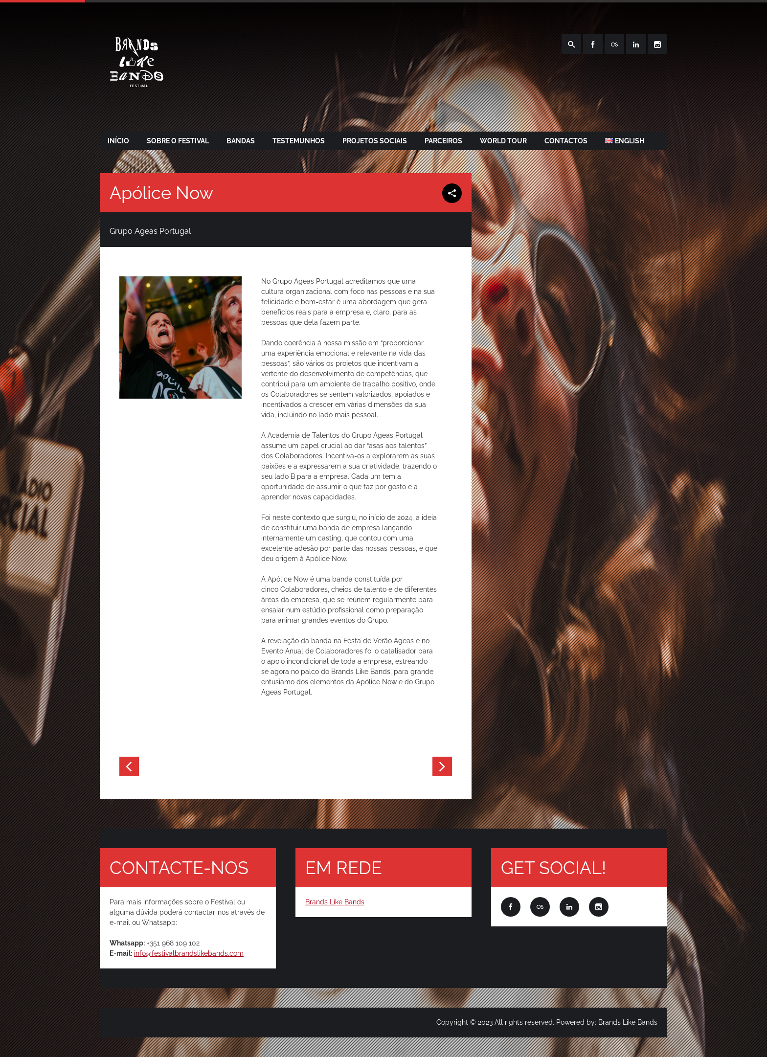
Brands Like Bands (334, 902)
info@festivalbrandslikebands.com (189, 953)
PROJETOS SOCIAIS (374, 141)
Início (118, 141)
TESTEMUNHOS (298, 141)
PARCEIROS (443, 141)
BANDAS (240, 141)
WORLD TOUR (503, 141)
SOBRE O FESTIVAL (178, 141)
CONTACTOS (565, 141)
